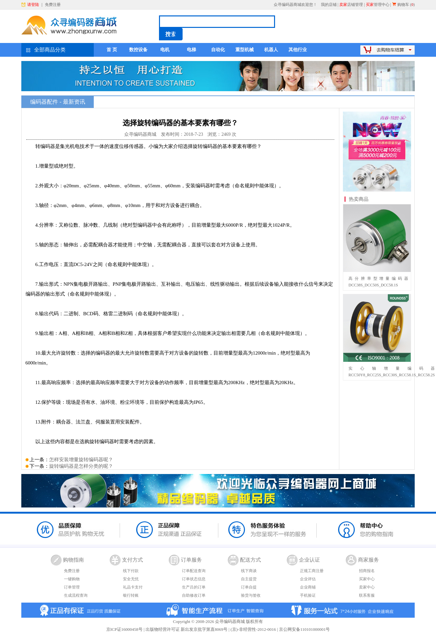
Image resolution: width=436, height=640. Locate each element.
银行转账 (131, 595)
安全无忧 (131, 579)
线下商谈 (249, 570)
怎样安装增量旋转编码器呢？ (81, 459)
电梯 (191, 49)
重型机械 (244, 49)
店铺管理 (351, 4)
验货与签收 (251, 595)
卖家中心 (367, 587)
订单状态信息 (194, 579)
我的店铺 (329, 4)
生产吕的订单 (194, 587)
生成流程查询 (76, 595)
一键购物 (72, 579)
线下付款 (131, 570)
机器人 (271, 49)
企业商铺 (308, 587)
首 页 (112, 49)
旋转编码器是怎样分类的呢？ (81, 466)
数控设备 (138, 49)
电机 (164, 49)
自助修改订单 (194, 595)
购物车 (403, 4)
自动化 (218, 49)
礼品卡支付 (133, 587)
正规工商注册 (312, 570)
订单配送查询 (194, 570)
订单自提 (249, 587)
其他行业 (297, 49)
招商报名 (367, 570)
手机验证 (308, 595)
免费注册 (53, 4)
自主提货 (249, 579)
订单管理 (72, 587)
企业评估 (308, 579)
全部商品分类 (50, 49)
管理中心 (377, 4)
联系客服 (367, 595)
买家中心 (367, 579)
